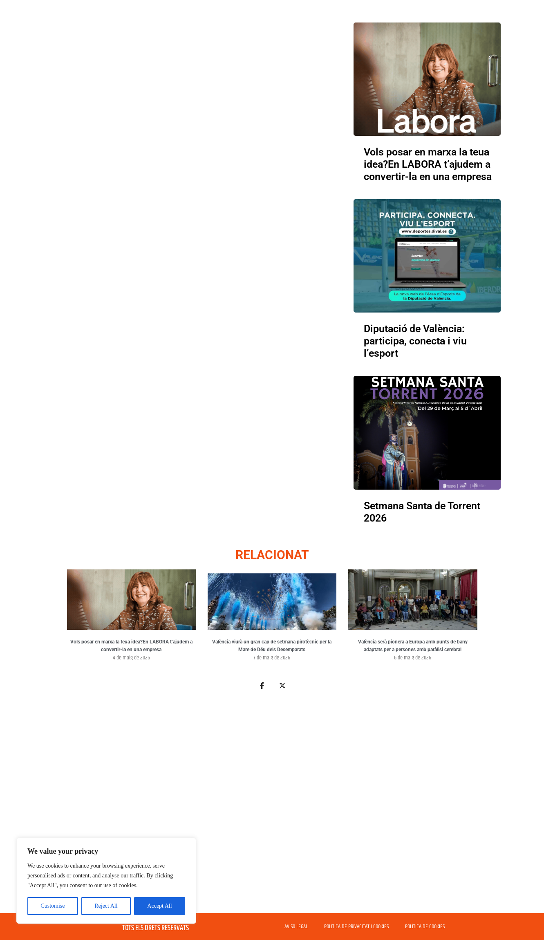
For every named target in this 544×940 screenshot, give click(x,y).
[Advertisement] (272, 806)
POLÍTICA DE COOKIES (425, 926)
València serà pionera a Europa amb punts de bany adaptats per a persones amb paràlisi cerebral (413, 646)
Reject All (105, 906)
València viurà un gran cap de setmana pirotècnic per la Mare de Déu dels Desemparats (271, 646)
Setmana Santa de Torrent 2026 (422, 512)
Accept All (159, 906)
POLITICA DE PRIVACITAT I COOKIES (356, 926)
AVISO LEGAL (296, 926)
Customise (52, 906)
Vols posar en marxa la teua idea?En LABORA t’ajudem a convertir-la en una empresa (428, 164)
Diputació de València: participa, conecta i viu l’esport (415, 341)
